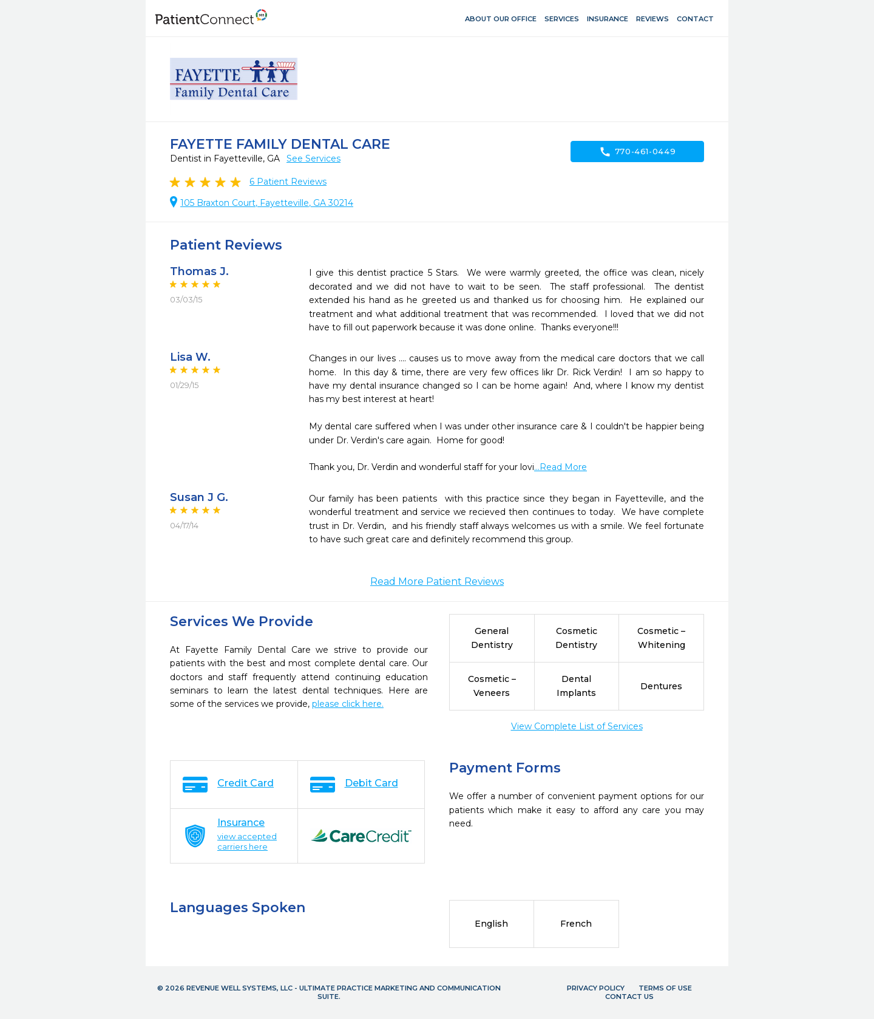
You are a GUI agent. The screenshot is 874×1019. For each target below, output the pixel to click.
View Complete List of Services (577, 726)
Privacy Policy (596, 988)
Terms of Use (665, 988)
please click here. (348, 703)
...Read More (560, 467)
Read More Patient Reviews (437, 581)
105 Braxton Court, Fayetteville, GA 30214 (266, 202)
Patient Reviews (288, 181)
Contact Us (629, 996)
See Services (313, 158)
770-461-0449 (637, 152)
